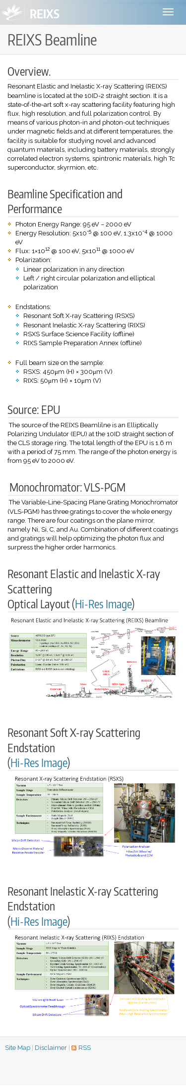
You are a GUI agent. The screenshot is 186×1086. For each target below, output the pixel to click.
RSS (84, 1047)
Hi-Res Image (103, 603)
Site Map (17, 1047)
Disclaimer (51, 1047)
